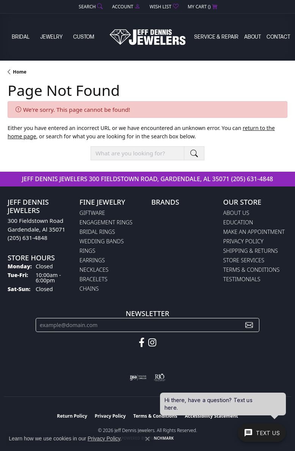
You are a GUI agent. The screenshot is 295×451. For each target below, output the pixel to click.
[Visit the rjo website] (159, 377)
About (252, 37)
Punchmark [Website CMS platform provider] (161, 438)
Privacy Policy (243, 241)
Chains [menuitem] (89, 288)
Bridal (21, 37)
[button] (90, 6)
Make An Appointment (254, 231)
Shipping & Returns (250, 250)
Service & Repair (216, 37)
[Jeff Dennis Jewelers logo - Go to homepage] (147, 37)
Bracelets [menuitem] (94, 279)
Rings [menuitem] (88, 250)
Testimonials (241, 279)
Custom (83, 37)
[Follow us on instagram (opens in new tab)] (152, 342)
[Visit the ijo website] (138, 377)
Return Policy (72, 416)
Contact (278, 37)
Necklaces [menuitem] (94, 269)
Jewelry (51, 37)
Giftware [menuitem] (92, 212)
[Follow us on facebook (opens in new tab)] (141, 342)
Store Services (244, 260)
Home (20, 72)
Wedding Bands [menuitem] (102, 241)
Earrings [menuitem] (92, 260)
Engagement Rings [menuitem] (106, 222)
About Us (236, 212)
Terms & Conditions (251, 269)
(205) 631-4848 (252, 179)
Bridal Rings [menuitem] (97, 231)
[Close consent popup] (147, 439)
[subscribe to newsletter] (249, 325)
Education (238, 222)
